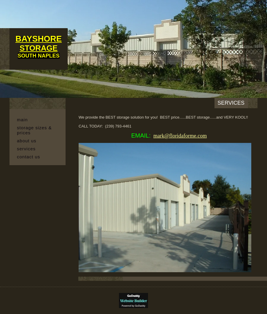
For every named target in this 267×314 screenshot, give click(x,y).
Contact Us (28, 156)
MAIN (22, 119)
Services (26, 148)
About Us (26, 140)
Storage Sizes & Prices (34, 130)
